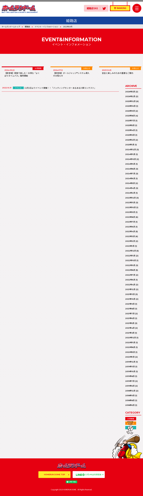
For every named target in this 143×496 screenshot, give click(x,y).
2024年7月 (130, 173)
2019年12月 (130, 362)
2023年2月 (130, 241)
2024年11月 (130, 154)
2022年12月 (130, 251)
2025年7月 (130, 120)
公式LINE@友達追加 (88, 474)
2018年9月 (130, 395)
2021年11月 (130, 294)
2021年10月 (130, 299)
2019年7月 (130, 381)
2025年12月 (130, 101)
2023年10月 (130, 207)
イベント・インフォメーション (46, 26)
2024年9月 (130, 164)
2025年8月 (130, 116)
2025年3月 (130, 135)
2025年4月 (130, 130)
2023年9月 (130, 212)
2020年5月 (130, 352)
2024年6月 (130, 178)
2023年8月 (130, 217)
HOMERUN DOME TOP (54, 474)
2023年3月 (130, 236)
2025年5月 (130, 125)
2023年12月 (130, 198)
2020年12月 (130, 337)
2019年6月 (130, 386)
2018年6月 (130, 405)
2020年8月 (130, 347)
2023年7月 (130, 222)
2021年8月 (130, 309)
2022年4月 (130, 284)
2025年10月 (130, 106)
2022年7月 (130, 275)
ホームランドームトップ (11, 26)
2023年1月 (129, 246)
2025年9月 (130, 111)
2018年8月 (130, 400)
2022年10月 (130, 260)
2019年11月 (130, 366)
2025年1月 (129, 144)
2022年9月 (130, 265)
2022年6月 (130, 280)
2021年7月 (130, 313)
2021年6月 (130, 318)
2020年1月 (130, 357)
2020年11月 (130, 342)
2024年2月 (130, 193)
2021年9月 (130, 304)
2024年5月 (130, 183)
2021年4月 (130, 328)
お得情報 (130, 418)
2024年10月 (130, 159)
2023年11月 (130, 202)
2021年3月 (129, 333)
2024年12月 (130, 149)
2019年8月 (130, 376)
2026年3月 (130, 91)
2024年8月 (130, 169)
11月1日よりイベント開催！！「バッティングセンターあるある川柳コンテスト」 (60, 87)
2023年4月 (130, 231)
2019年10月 (130, 371)
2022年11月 (130, 256)
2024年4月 (130, 188)
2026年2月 (130, 96)
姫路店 (27, 26)
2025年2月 (130, 140)
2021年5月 (129, 323)
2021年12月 (130, 289)
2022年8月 (130, 270)
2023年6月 (130, 227)
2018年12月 (130, 391)
